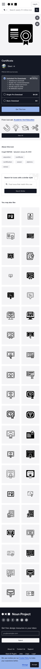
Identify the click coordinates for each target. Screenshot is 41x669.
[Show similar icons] (37, 24)
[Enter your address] (20, 633)
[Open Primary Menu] (3, 4)
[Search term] (22, 10)
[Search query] (20, 184)
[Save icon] (37, 18)
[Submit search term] (37, 10)
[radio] (20, 83)
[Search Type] (5, 10)
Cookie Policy (24, 658)
